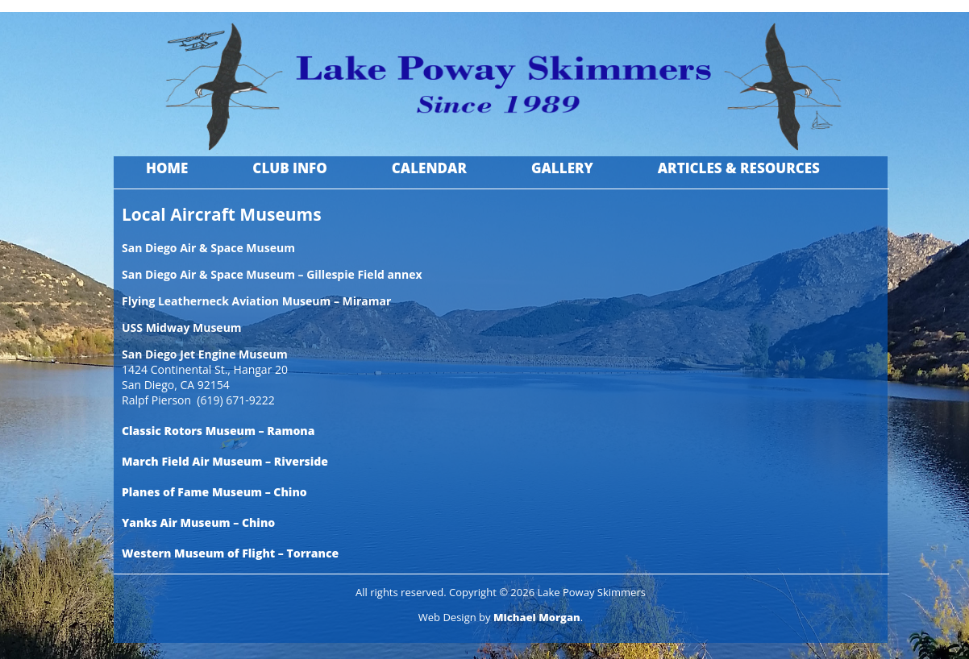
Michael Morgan (536, 617)
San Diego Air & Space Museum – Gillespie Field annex (272, 274)
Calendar (429, 168)
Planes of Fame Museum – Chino (214, 491)
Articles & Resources (739, 168)
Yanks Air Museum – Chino (198, 522)
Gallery (562, 168)
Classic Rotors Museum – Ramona (218, 430)
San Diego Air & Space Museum (208, 247)
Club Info (289, 168)
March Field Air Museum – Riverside (225, 461)
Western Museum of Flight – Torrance (230, 553)
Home (167, 168)
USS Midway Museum (182, 327)
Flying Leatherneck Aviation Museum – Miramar (256, 301)
